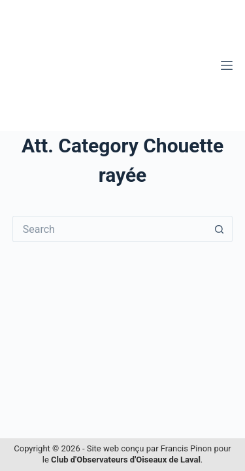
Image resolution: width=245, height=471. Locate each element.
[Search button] (219, 229)
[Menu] (227, 65)
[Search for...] (109, 229)
